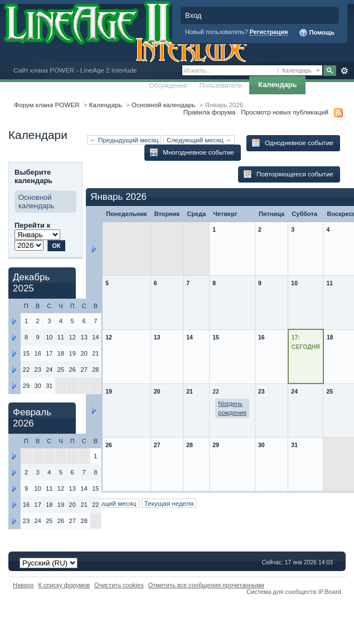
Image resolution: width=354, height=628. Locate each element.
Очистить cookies (119, 585)
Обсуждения (168, 85)
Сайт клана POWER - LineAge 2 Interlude (75, 70)
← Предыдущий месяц (124, 139)
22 (215, 391)
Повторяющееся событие (288, 174)
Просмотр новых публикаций (284, 112)
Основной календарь (163, 104)
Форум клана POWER (47, 104)
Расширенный (344, 70)
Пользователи (221, 85)
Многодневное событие (191, 152)
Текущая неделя (169, 503)
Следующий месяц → (198, 139)
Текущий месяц (113, 503)
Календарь (277, 84)
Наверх (23, 585)
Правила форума (209, 112)
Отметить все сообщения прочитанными (206, 585)
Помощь (316, 32)
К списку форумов (64, 585)
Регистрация (269, 31)
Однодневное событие (292, 142)
